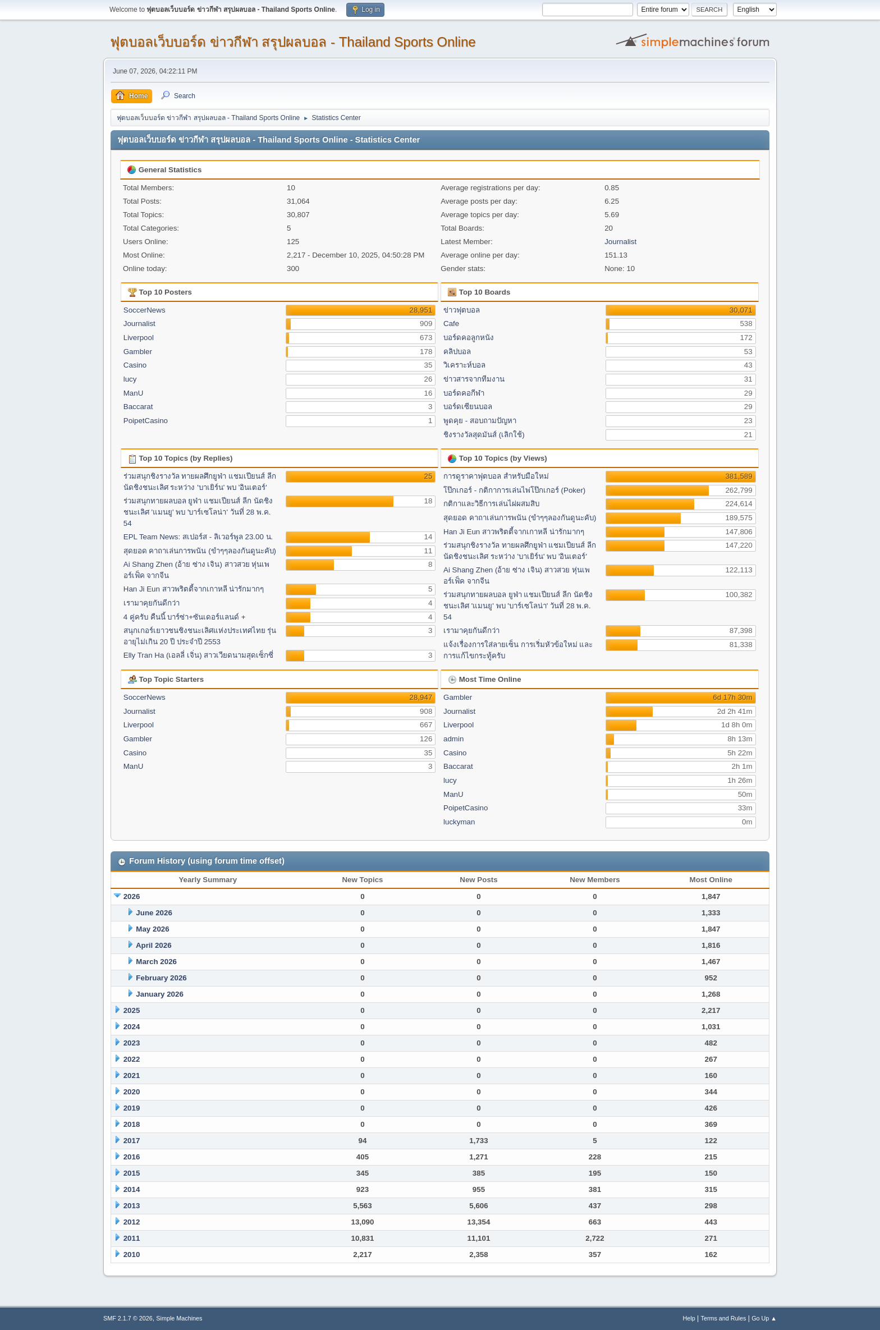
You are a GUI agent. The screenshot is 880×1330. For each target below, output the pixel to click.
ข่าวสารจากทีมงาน (474, 379)
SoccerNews (144, 310)
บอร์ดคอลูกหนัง (468, 337)
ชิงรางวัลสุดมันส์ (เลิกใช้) (484, 434)
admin (453, 739)
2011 (131, 1238)
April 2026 (154, 945)
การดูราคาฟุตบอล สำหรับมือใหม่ (496, 476)
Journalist (620, 241)
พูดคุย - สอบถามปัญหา (479, 420)
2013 (131, 1205)
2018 (131, 1124)
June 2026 (154, 913)
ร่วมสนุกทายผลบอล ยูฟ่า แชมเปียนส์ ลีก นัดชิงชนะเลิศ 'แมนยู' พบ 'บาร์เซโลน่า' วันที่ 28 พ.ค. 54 (198, 512)
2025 (131, 1010)
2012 (131, 1222)
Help (689, 1318)
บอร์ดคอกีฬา (463, 393)
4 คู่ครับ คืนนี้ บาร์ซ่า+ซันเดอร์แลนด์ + (184, 617)
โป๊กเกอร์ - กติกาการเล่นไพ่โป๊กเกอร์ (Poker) (514, 490)
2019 (131, 1108)
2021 (131, 1075)
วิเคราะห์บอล (464, 365)
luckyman (459, 822)
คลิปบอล (457, 351)
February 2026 (161, 978)
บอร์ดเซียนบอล (467, 406)
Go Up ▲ (764, 1318)
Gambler (137, 351)
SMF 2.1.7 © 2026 (128, 1318)
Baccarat (138, 406)
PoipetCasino (145, 420)
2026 (131, 896)
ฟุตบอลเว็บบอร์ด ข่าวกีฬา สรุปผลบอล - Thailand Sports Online (293, 41)
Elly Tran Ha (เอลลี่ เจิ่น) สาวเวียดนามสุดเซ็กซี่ (198, 655)
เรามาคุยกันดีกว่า (151, 603)
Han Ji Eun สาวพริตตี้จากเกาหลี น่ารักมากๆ (193, 589)
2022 (131, 1059)
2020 (131, 1092)
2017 (131, 1140)
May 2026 (152, 929)
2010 (131, 1254)
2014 (131, 1189)
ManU (133, 393)
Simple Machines (179, 1318)
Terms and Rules (723, 1318)
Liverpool (138, 337)
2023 (131, 1043)
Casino (135, 365)
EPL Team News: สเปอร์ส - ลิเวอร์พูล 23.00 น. (198, 537)
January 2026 (159, 994)
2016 (131, 1157)
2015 (131, 1173)
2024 (131, 1026)
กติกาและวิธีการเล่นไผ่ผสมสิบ (491, 503)
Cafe (451, 323)
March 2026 (156, 961)
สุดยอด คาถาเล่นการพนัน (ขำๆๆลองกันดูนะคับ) (199, 551)
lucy (130, 379)
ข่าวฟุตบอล (461, 310)
